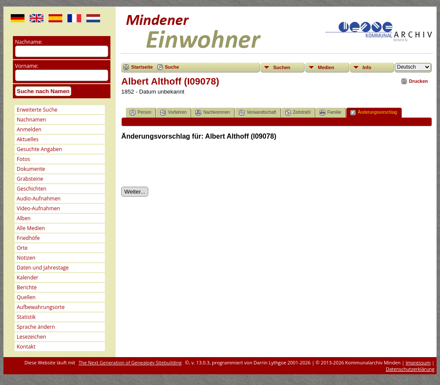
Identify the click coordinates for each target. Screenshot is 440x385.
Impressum (418, 362)
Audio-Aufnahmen (39, 198)
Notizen (26, 257)
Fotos (23, 159)
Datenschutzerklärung (410, 369)
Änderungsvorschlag (373, 112)
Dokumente (31, 169)
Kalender (27, 277)
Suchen (281, 67)
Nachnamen (31, 119)
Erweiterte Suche (37, 109)
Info (367, 67)
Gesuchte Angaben (39, 149)
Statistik (26, 317)
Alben (24, 218)
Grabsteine (30, 178)
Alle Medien (31, 228)
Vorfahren (173, 112)
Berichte (27, 287)
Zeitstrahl (298, 112)
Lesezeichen (31, 336)
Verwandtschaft (257, 112)
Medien (326, 67)
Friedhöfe (28, 238)
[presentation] (186, 163)
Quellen (26, 297)
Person (140, 112)
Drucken (418, 81)
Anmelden (29, 129)
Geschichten (31, 188)
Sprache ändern (36, 326)
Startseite (142, 67)
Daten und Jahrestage (43, 267)
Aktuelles (28, 139)
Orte (22, 248)
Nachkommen (213, 112)
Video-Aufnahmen (38, 208)
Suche (172, 67)
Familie (330, 112)
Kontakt (26, 346)
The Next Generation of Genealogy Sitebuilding (130, 362)
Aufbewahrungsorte (40, 307)
